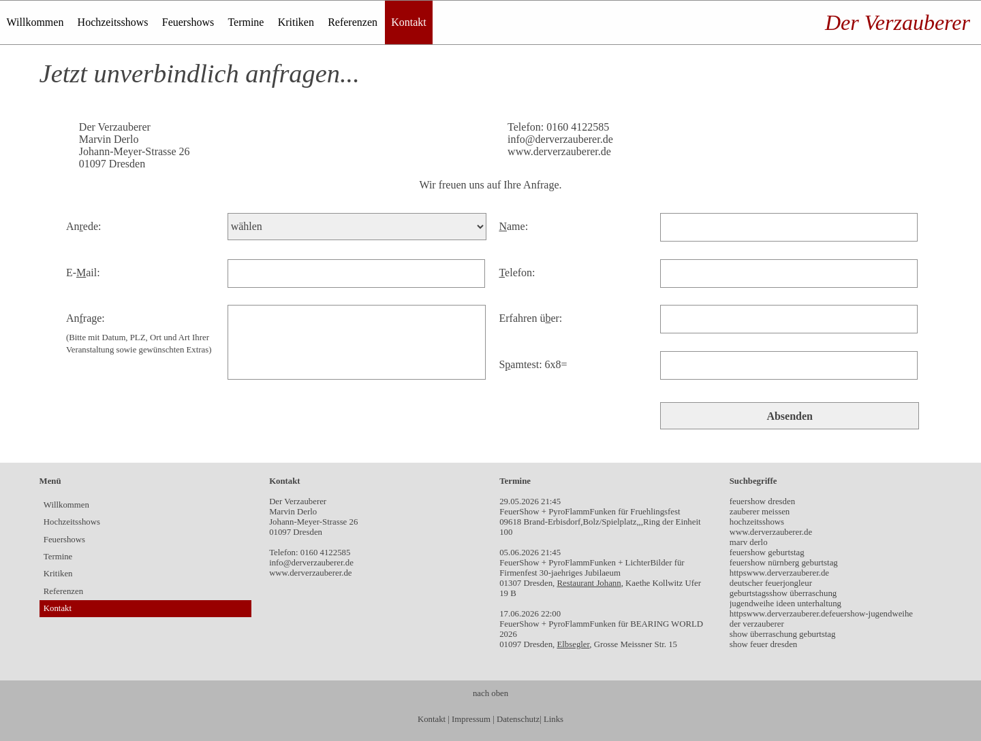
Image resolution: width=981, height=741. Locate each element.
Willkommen (35, 22)
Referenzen (352, 22)
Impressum (471, 719)
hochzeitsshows (757, 522)
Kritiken (296, 22)
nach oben (490, 693)
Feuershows (188, 22)
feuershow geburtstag (767, 552)
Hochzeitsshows (113, 22)
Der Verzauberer (897, 22)
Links (553, 719)
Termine (246, 22)
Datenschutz (518, 719)
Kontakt (408, 22)
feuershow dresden (762, 501)
